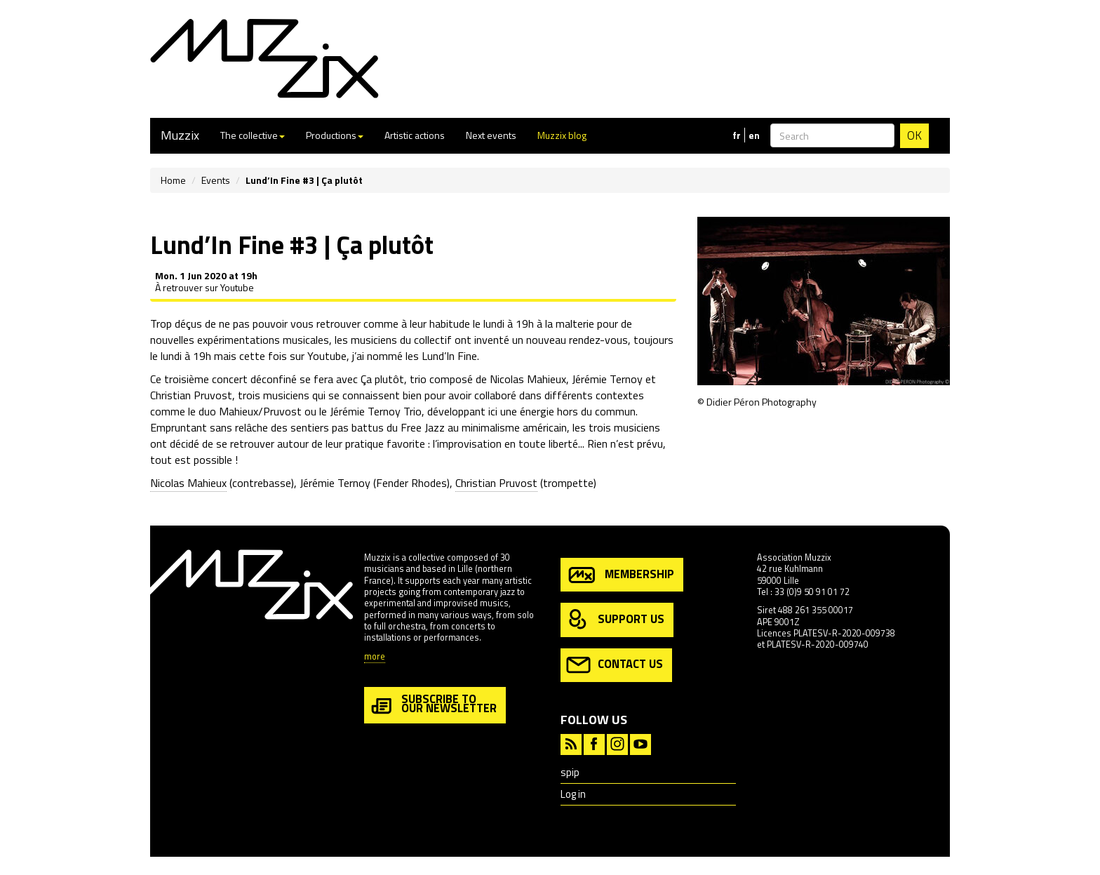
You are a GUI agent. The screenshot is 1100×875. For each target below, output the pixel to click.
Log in (573, 794)
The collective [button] (252, 135)
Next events (491, 135)
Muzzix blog (561, 135)
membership (620, 575)
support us (615, 620)
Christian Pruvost (496, 482)
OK (914, 135)
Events (215, 180)
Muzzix (180, 135)
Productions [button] (334, 135)
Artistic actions (414, 135)
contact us (614, 665)
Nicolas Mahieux (188, 482)
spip (570, 772)
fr (736, 135)
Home (173, 180)
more (374, 657)
